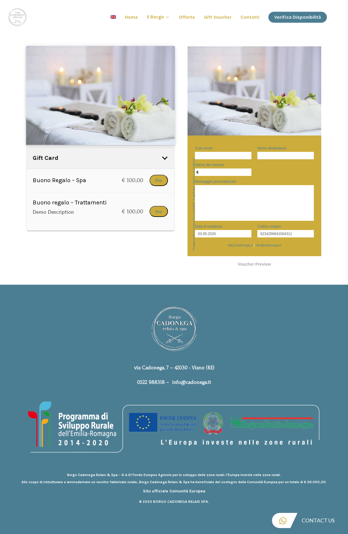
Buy (158, 180)
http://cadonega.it (240, 245)
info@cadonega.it (268, 245)
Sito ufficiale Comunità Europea (174, 491)
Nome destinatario (271, 148)
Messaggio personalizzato (215, 181)
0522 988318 (151, 382)
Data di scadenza (209, 226)
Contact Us (303, 520)
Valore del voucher (209, 165)
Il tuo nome (203, 148)
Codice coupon (269, 226)
